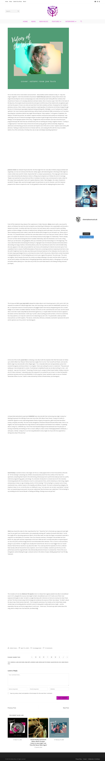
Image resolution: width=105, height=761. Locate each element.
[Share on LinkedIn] (43, 657)
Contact (85, 759)
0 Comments (48, 648)
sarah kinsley (65, 662)
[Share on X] (31, 657)
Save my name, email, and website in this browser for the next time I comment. (31, 693)
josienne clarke (34, 662)
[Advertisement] (86, 81)
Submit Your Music (17, 1)
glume (17, 662)
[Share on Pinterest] (39, 657)
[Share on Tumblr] (59, 657)
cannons (12, 662)
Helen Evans (13, 648)
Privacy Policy (79, 759)
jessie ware (21, 662)
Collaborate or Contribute (94, 759)
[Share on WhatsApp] (67, 657)
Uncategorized (37, 648)
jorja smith (27, 662)
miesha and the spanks (44, 662)
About (10, 1)
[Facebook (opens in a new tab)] (95, 1)
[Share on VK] (51, 657)
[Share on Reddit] (55, 657)
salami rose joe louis (56, 662)
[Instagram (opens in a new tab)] (99, 1)
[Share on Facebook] (35, 657)
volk (9, 663)
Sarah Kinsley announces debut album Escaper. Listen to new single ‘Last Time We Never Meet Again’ (38, 742)
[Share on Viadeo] (63, 657)
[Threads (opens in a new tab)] (97, 1)
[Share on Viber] (47, 657)
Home (6, 1)
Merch (24, 1)
